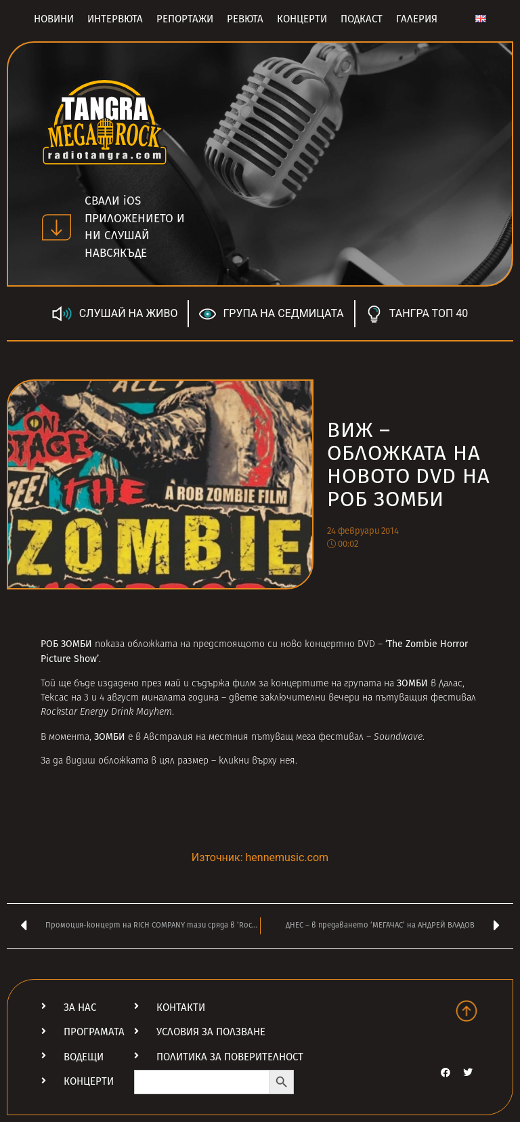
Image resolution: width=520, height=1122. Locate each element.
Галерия (416, 19)
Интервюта (115, 19)
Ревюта (245, 19)
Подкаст (362, 19)
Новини (54, 19)
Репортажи (184, 19)
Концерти (302, 19)
